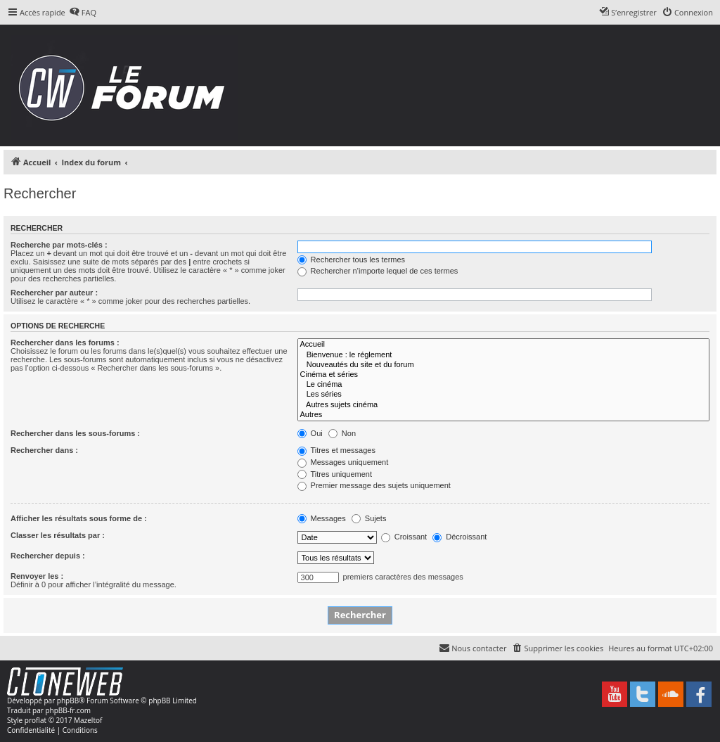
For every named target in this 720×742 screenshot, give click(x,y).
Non (342, 433)
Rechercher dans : (44, 450)
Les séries (503, 394)
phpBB (68, 700)
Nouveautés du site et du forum (503, 365)
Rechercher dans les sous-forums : (75, 433)
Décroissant (459, 536)
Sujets (369, 518)
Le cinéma (503, 385)
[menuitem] (82, 12)
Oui (310, 433)
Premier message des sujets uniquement (374, 485)
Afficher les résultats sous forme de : (79, 518)
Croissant (404, 536)
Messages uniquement (343, 462)
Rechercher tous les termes (351, 259)
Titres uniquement (335, 474)
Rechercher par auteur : (54, 292)
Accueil (503, 345)
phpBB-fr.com (68, 710)
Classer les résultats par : (58, 535)
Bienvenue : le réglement (503, 355)
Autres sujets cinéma (503, 405)
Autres (503, 415)
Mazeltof (88, 720)
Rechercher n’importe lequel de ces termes (377, 271)
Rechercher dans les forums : (65, 342)
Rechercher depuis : (48, 555)
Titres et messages (336, 450)
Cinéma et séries (503, 375)
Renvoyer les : (37, 576)
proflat (35, 720)
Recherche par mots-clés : (59, 245)
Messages (321, 518)
